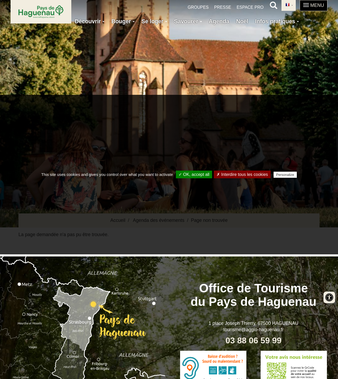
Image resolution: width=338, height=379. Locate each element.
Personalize (285, 175)
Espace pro (250, 7)
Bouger (123, 21)
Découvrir (90, 21)
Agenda (219, 21)
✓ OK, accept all (194, 174)
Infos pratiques (277, 21)
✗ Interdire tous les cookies (242, 174)
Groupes (198, 7)
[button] (313, 5)
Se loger (154, 21)
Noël (242, 21)
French (287, 5)
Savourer (188, 21)
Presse (222, 7)
